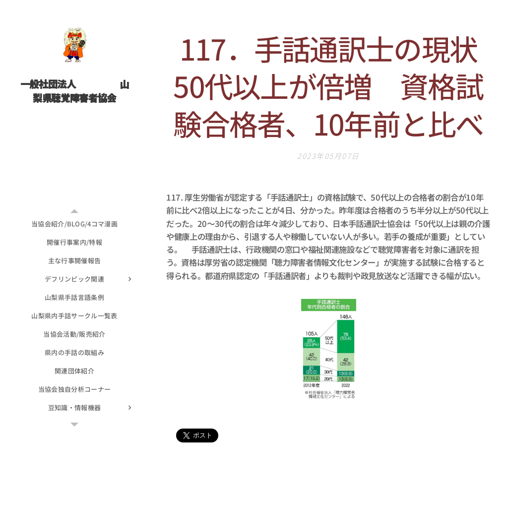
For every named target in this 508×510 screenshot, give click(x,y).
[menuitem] (74, 223)
